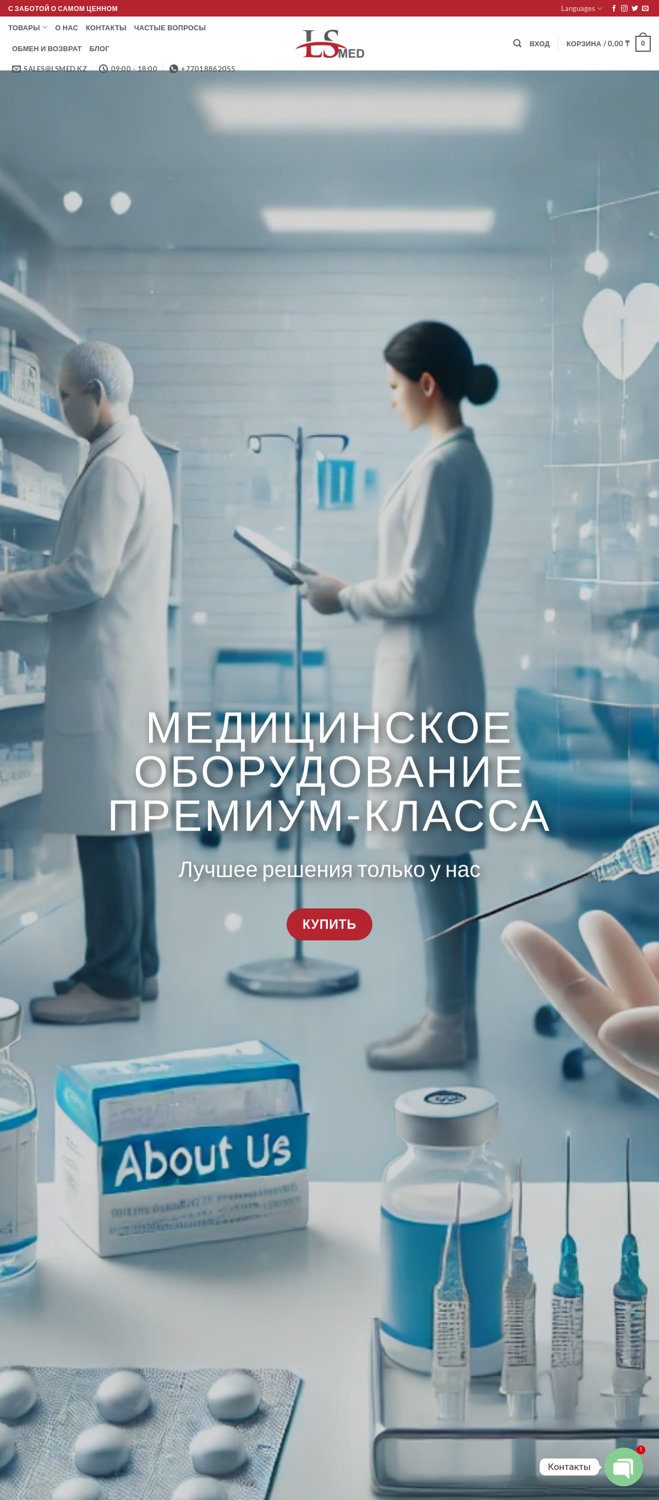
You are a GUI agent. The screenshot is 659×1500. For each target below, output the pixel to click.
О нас (66, 27)
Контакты (106, 27)
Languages (581, 8)
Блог (99, 48)
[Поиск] (517, 43)
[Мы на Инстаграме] (624, 9)
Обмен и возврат (47, 48)
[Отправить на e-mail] (645, 9)
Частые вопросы (170, 27)
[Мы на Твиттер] (634, 9)
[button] (540, 43)
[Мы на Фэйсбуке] (614, 9)
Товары (27, 27)
